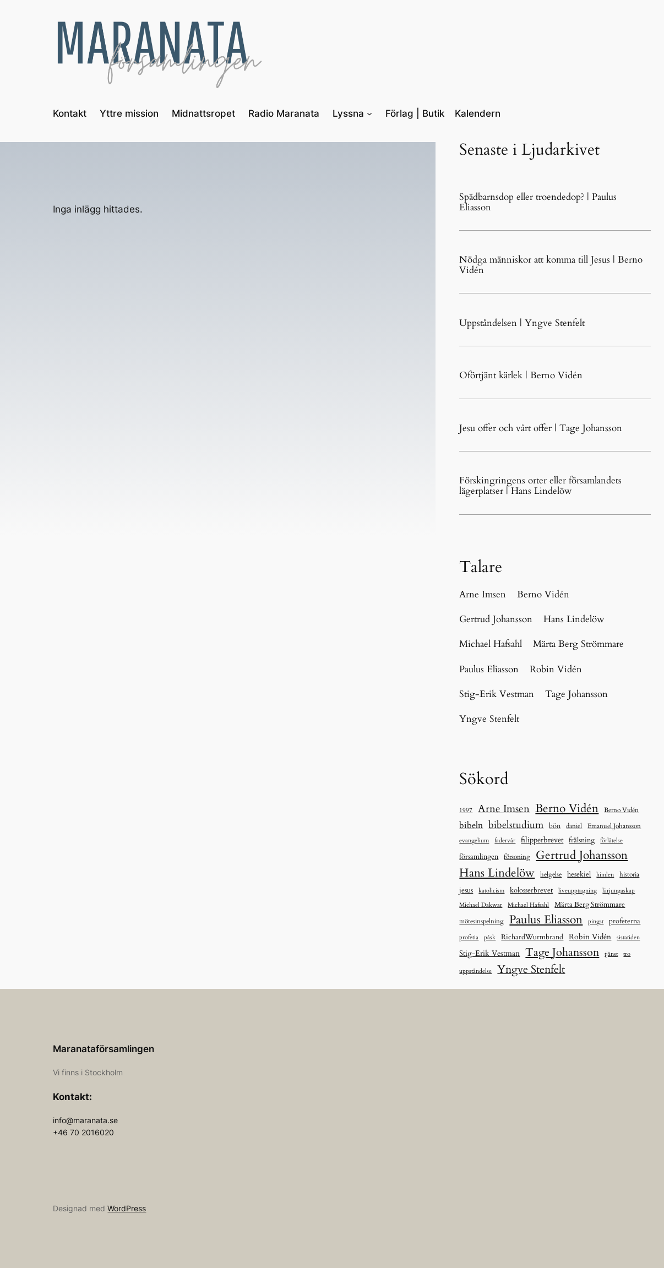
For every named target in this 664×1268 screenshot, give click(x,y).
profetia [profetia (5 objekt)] (468, 937)
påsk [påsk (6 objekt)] (490, 937)
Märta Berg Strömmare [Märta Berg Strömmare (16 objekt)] (589, 905)
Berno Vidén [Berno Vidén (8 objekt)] (621, 810)
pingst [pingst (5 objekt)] (595, 921)
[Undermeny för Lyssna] (369, 113)
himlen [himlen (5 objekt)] (605, 874)
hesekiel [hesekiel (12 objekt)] (579, 874)
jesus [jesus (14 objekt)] (466, 890)
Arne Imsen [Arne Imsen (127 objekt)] (504, 809)
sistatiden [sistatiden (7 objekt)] (628, 937)
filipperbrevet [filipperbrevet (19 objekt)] (542, 840)
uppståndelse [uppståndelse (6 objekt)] (475, 971)
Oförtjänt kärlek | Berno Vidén (521, 375)
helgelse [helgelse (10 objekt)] (551, 874)
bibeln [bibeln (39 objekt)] (471, 825)
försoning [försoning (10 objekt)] (517, 856)
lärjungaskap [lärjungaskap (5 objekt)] (618, 890)
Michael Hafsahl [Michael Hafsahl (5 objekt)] (528, 905)
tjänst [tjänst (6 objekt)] (611, 954)
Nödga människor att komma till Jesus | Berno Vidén (551, 264)
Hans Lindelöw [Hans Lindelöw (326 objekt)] (497, 873)
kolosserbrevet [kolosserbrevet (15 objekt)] (531, 890)
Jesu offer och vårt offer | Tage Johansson (540, 428)
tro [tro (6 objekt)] (626, 954)
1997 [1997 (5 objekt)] (465, 810)
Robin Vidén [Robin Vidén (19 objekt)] (590, 937)
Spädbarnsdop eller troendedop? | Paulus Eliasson (538, 202)
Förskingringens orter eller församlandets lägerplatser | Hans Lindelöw (540, 485)
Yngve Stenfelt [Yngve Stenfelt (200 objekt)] (531, 969)
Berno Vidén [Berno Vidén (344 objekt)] (566, 809)
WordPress (126, 1208)
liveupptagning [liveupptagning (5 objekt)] (577, 890)
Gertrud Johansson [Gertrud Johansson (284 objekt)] (582, 855)
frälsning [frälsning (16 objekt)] (582, 840)
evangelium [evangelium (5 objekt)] (474, 840)
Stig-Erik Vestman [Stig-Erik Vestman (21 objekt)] (489, 953)
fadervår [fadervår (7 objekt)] (504, 840)
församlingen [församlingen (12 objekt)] (478, 857)
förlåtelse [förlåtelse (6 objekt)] (611, 840)
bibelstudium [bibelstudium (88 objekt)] (515, 824)
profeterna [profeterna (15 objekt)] (624, 921)
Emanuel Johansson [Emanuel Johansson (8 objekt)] (614, 825)
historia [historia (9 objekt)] (629, 874)
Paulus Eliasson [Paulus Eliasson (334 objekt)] (546, 920)
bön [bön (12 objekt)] (554, 826)
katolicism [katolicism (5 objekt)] (491, 890)
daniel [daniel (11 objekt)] (574, 826)
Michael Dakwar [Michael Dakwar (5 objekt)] (480, 905)
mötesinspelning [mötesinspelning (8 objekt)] (481, 921)
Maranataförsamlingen (103, 1048)
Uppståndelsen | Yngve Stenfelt (522, 323)
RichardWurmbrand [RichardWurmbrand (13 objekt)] (532, 937)
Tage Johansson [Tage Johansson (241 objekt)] (562, 952)
